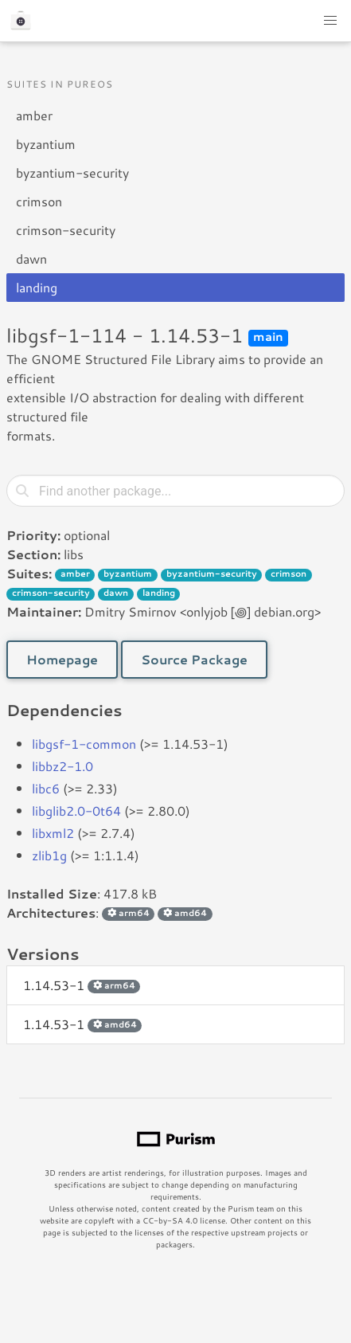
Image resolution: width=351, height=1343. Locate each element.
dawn (31, 258)
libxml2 (53, 833)
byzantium (46, 144)
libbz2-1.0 (62, 766)
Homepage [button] (62, 659)
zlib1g (49, 855)
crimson (39, 201)
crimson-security (65, 230)
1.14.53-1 (81, 985)
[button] (330, 20)
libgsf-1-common (84, 743)
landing (36, 287)
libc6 (46, 788)
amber (34, 115)
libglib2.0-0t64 (76, 810)
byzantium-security (72, 172)
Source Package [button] (194, 659)
